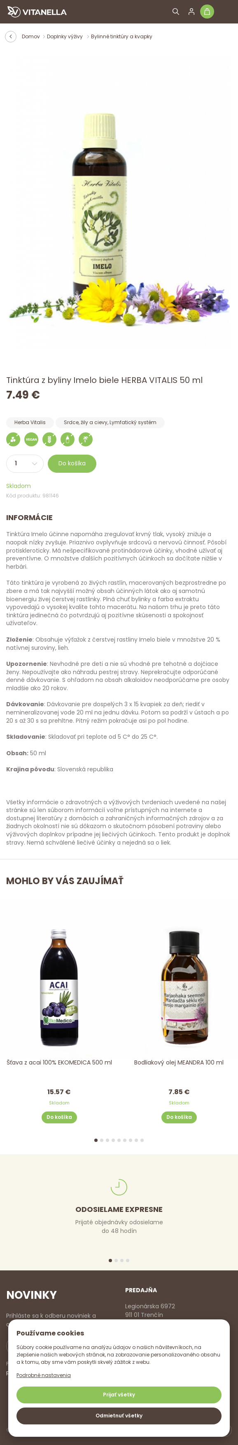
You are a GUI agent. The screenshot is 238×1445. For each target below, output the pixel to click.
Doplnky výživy (65, 36)
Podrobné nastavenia (43, 1375)
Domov (31, 36)
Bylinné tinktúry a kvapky (121, 36)
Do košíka (72, 463)
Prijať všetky (119, 1394)
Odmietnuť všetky (119, 1415)
